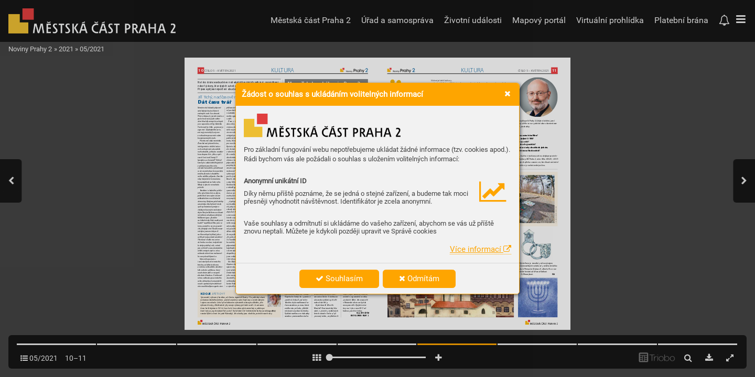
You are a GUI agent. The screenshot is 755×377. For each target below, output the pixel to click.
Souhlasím (339, 278)
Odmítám (419, 278)
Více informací (480, 249)
